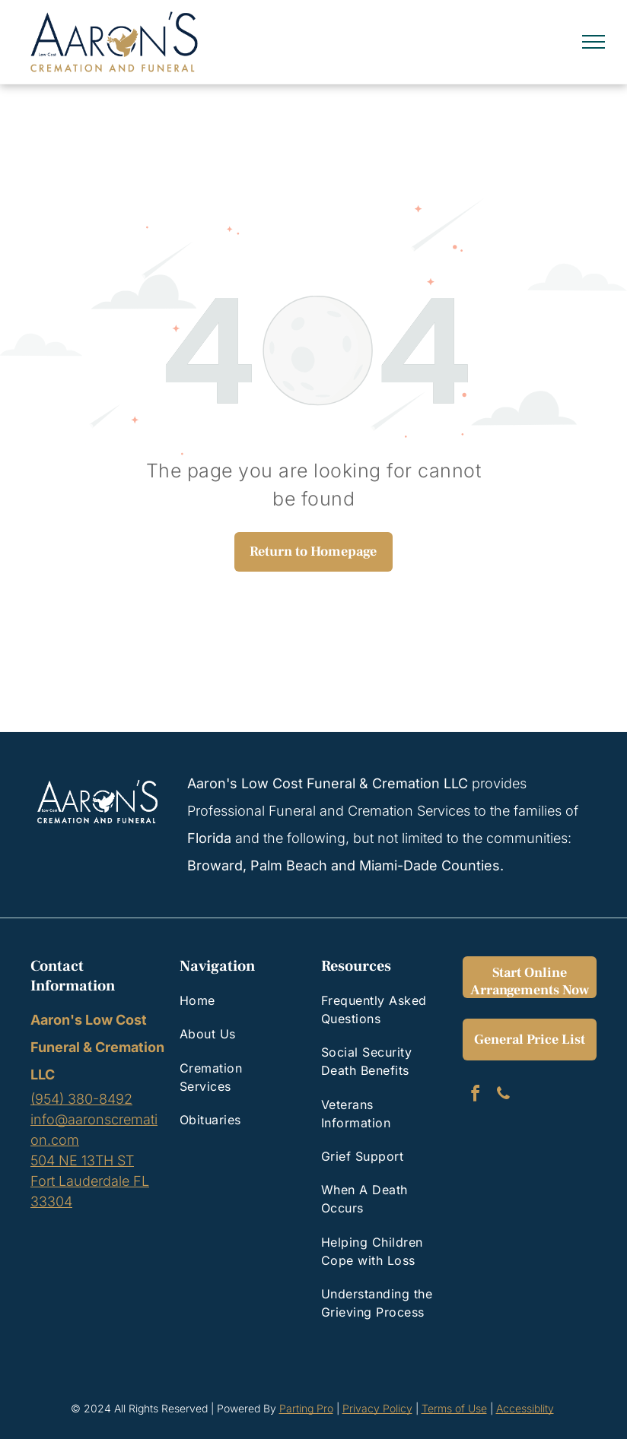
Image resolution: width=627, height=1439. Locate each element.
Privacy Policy (377, 1408)
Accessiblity (525, 1408)
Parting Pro (306, 1408)
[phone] (503, 1096)
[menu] (593, 42)
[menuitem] (237, 1000)
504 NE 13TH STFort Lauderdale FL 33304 (89, 1180)
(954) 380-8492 (81, 1099)
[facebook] (475, 1096)
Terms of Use (454, 1408)
